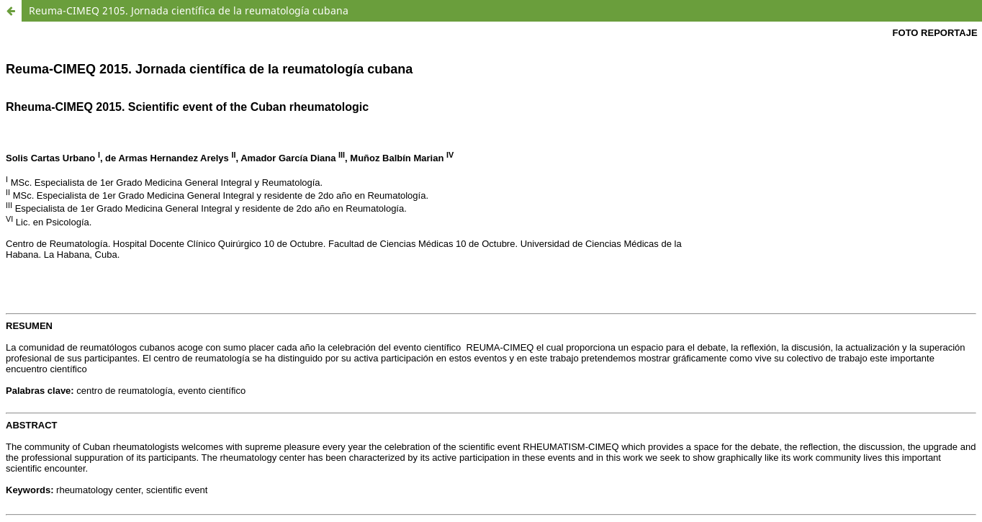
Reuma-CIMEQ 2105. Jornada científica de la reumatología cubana (188, 10)
